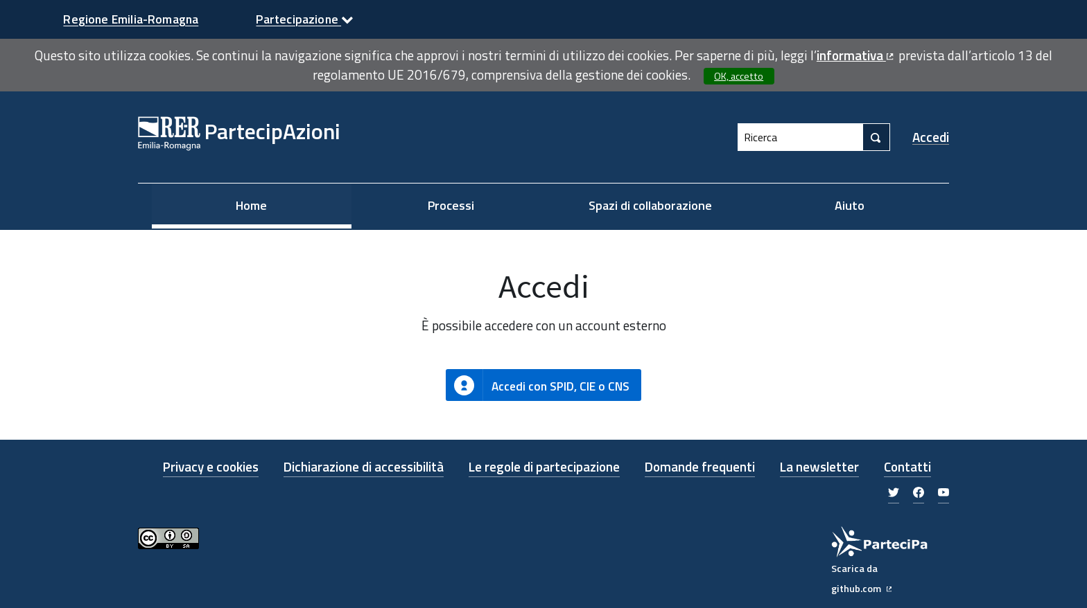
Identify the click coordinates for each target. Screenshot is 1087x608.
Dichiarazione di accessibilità (364, 466)
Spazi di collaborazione (650, 205)
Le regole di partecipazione (544, 466)
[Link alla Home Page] (239, 137)
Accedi (930, 137)
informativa (856, 55)
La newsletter (819, 466)
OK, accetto (738, 76)
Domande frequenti (700, 466)
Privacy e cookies (211, 466)
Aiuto (849, 205)
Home (251, 205)
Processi (451, 205)
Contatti (907, 466)
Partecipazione (305, 19)
